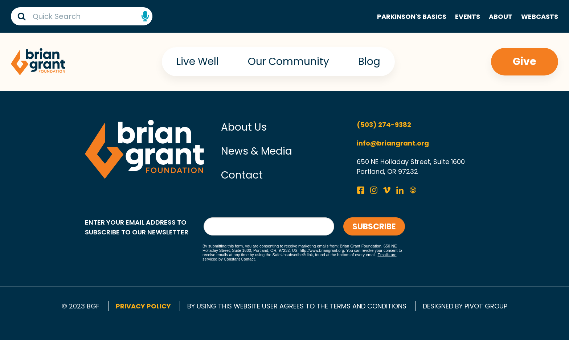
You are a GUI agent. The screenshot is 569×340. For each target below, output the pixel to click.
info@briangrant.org (393, 143)
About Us (244, 127)
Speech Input (145, 16)
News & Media (256, 151)
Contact (242, 175)
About (500, 16)
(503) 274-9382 (384, 124)
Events (467, 16)
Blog (369, 61)
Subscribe (374, 226)
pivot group (485, 306)
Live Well (197, 61)
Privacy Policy (143, 306)
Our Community (288, 61)
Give (524, 61)
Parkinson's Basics (411, 16)
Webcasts (539, 16)
